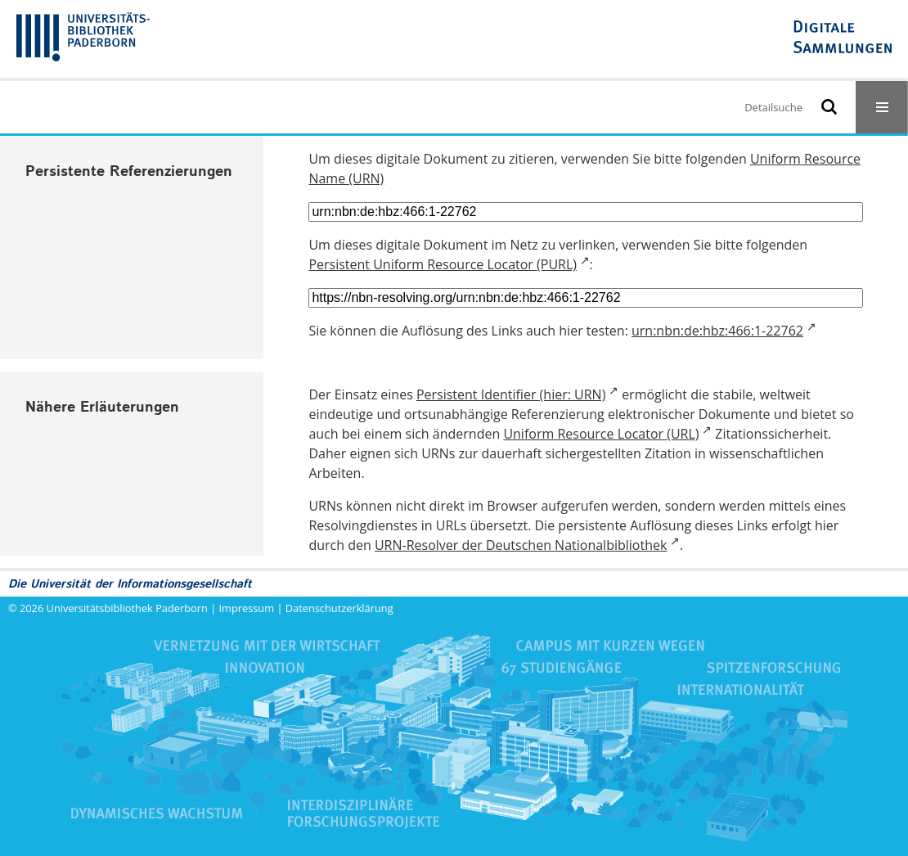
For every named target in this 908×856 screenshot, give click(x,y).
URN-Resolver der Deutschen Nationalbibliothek (521, 545)
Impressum (247, 608)
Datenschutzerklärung (339, 608)
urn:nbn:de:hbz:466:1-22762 (717, 331)
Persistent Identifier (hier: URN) (510, 394)
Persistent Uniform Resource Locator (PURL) (442, 264)
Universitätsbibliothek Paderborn (127, 608)
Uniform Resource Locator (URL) (601, 434)
